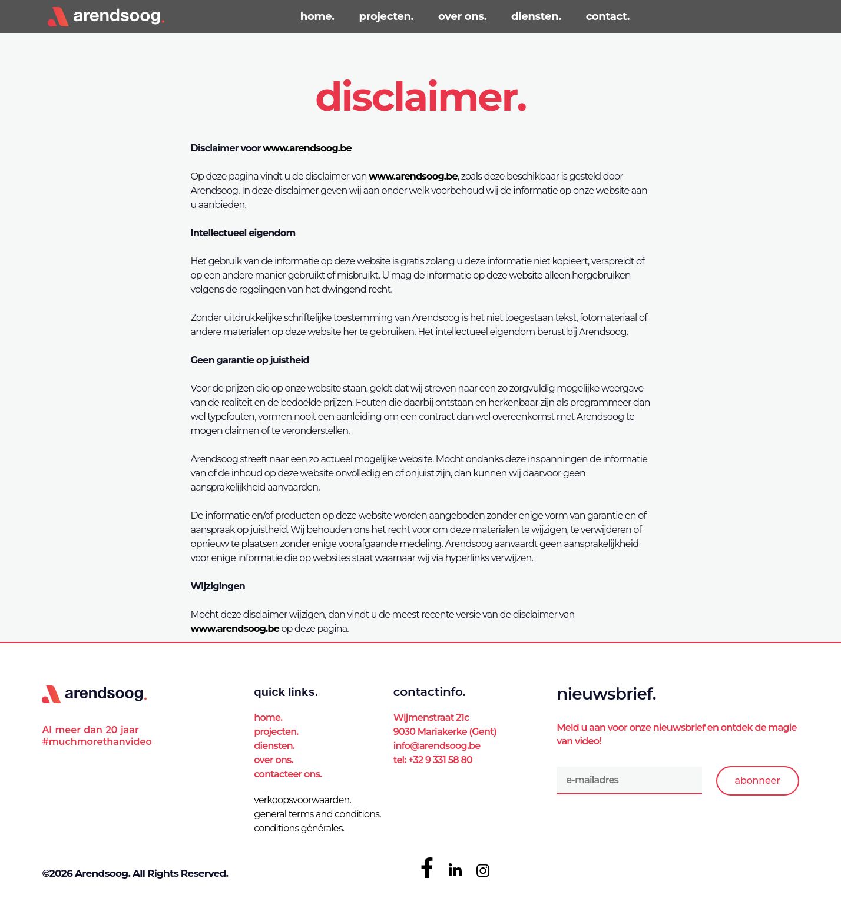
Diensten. (274, 745)
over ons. (462, 16)
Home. (268, 717)
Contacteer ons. (288, 774)
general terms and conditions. (317, 814)
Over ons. (273, 760)
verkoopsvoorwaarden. (302, 800)
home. (317, 16)
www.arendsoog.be (307, 148)
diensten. (536, 16)
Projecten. (276, 731)
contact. (608, 16)
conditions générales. (299, 828)
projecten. (386, 16)
